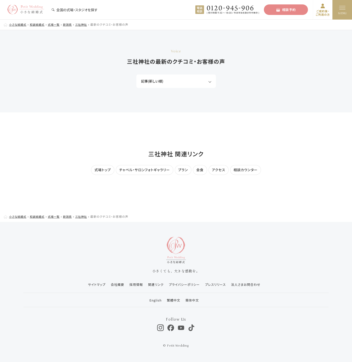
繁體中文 (173, 300)
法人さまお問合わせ (248, 284)
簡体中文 (192, 300)
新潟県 (71, 24)
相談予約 (286, 9)
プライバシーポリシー (184, 284)
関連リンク (155, 284)
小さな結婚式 (18, 24)
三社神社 (85, 24)
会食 (200, 169)
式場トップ (102, 169)
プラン (183, 169)
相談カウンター (246, 169)
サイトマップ (93, 284)
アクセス (218, 169)
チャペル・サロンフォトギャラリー (144, 169)
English (154, 300)
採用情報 (134, 284)
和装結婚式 (39, 24)
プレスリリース (216, 284)
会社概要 (115, 284)
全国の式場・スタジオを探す (74, 9)
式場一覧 (56, 24)
